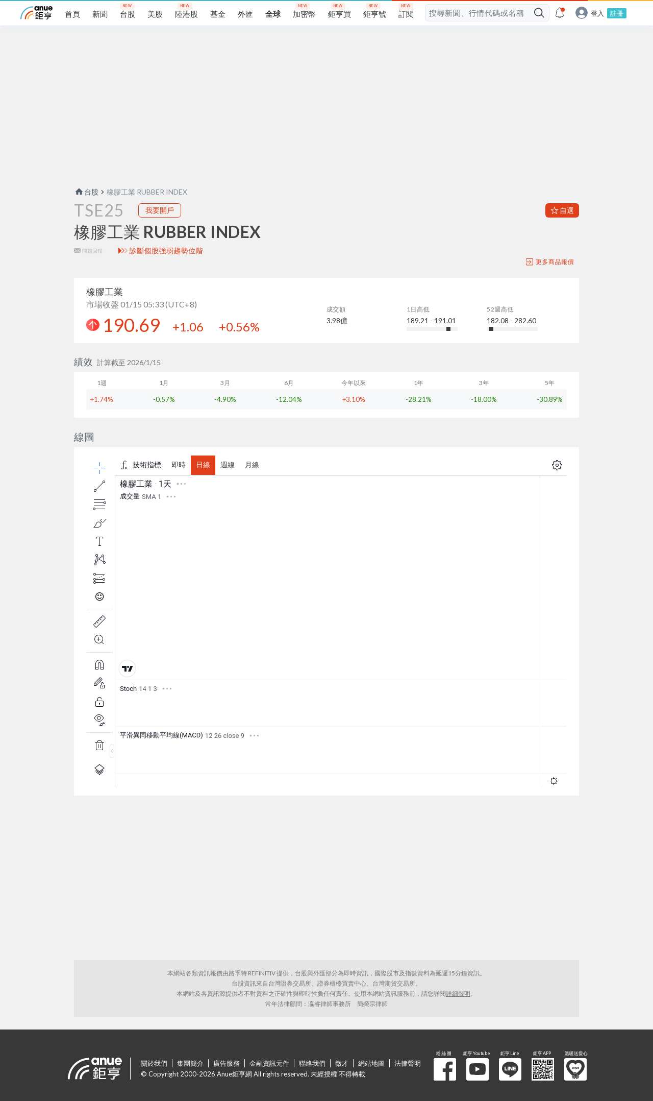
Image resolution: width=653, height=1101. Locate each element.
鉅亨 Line (510, 1069)
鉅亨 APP (543, 1069)
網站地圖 (371, 1063)
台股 (86, 191)
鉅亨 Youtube (477, 1069)
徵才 (341, 1063)
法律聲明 (407, 1063)
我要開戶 (159, 210)
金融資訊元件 (269, 1063)
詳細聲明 (458, 993)
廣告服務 (226, 1063)
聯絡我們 (312, 1063)
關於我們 (154, 1063)
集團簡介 (190, 1063)
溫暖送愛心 (575, 1069)
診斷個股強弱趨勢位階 (167, 250)
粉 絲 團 (445, 1069)
